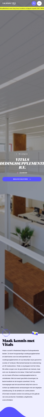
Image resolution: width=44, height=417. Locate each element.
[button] (33, 3)
